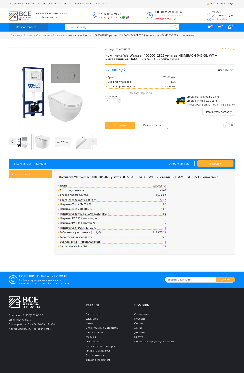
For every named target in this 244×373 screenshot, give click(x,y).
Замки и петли (94, 332)
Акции (41, 3)
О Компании (16, 3)
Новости (139, 318)
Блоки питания (95, 355)
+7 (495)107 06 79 (110, 13)
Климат (90, 323)
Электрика (92, 318)
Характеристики (20, 174)
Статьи (30, 3)
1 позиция (39, 163)
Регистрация (227, 3)
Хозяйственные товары (100, 346)
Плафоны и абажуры (98, 350)
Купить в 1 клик (152, 125)
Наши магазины (84, 3)
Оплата (67, 3)
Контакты (101, 3)
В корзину (120, 125)
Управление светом (98, 359)
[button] (12, 141)
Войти (214, 3)
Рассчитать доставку (219, 111)
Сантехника (93, 314)
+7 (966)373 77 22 (110, 17)
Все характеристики (140, 93)
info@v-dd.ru (219, 19)
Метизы (91, 337)
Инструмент (93, 341)
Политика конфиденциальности (154, 341)
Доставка (53, 3)
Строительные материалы (102, 327)
